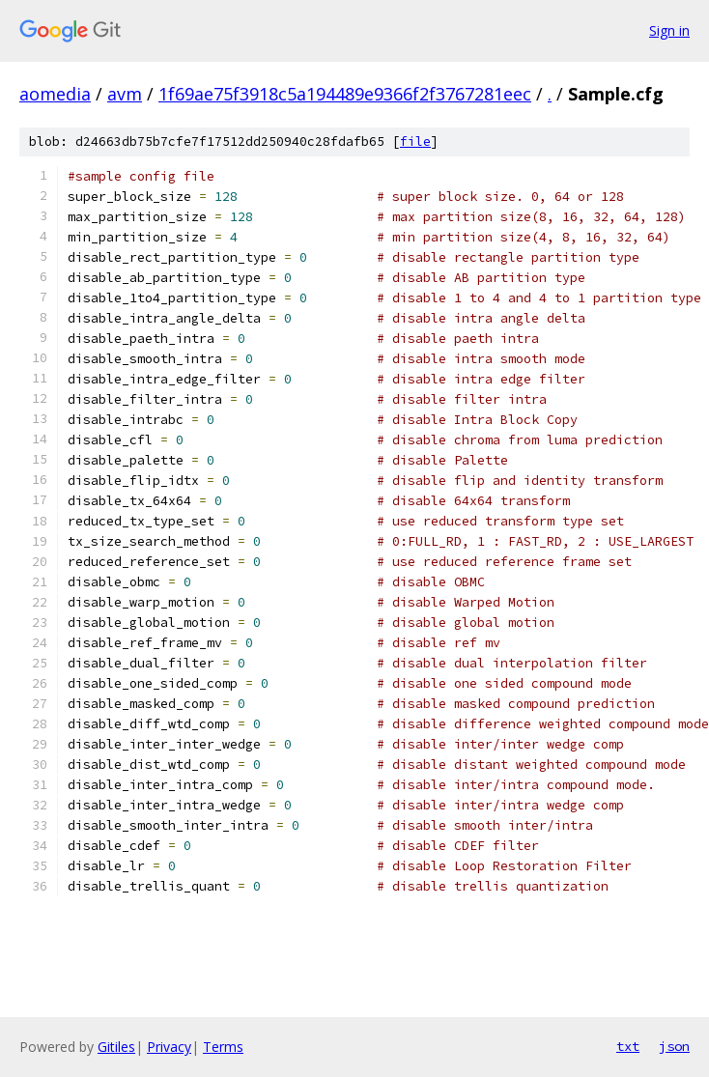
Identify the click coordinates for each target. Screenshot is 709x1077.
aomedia (55, 93)
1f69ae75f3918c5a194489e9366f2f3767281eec (344, 93)
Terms (223, 1046)
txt (627, 1046)
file (415, 141)
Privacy (169, 1046)
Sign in (669, 30)
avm (124, 93)
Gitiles (116, 1046)
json (674, 1046)
